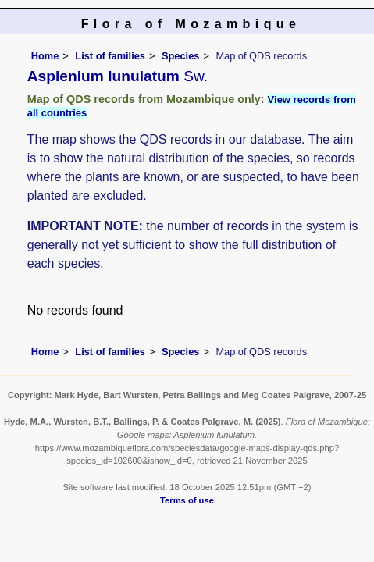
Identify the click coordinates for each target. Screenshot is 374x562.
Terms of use (187, 500)
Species (180, 56)
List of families (110, 56)
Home (45, 56)
